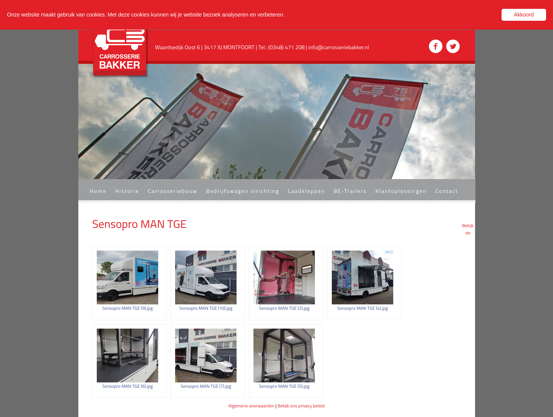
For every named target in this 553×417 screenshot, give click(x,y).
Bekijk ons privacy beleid (301, 405)
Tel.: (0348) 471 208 (282, 47)
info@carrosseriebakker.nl (338, 47)
